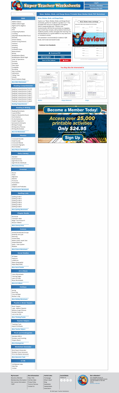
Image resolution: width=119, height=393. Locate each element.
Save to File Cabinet (48, 60)
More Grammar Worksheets (20, 189)
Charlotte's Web (17, 218)
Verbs (13, 175)
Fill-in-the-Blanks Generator (20, 354)
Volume (14, 77)
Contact (14, 368)
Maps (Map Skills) (17, 264)
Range (87, 100)
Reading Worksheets (18, 111)
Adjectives (15, 177)
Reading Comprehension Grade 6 (22, 101)
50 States (14, 256)
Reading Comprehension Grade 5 (22, 99)
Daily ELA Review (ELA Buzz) (20, 115)
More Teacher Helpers (18, 329)
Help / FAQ (31, 378)
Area (13, 30)
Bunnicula (15, 216)
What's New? (48, 380)
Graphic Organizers (18, 121)
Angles (14, 28)
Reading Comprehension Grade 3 (22, 95)
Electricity (15, 236)
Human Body (16, 238)
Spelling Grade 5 (17, 205)
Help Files (15, 366)
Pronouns (15, 181)
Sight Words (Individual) (19, 163)
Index (63, 57)
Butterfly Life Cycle (17, 234)
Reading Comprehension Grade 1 (22, 91)
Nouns (14, 173)
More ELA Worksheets (18, 132)
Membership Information (18, 380)
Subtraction (15, 73)
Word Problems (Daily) (18, 79)
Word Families (16, 147)
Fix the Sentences (17, 119)
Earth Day (15, 292)
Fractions (14, 43)
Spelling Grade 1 (17, 197)
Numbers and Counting (19, 338)
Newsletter (47, 384)
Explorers (15, 258)
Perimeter (15, 63)
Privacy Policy (32, 382)
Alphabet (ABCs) (17, 336)
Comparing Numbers (18, 32)
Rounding (15, 69)
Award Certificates (17, 326)
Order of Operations (18, 59)
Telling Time (15, 75)
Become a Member (16, 378)
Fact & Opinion (16, 117)
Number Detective (17, 312)
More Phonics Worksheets (20, 150)
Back (65, 60)
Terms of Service (33, 384)
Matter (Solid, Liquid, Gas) (19, 240)
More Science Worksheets (20, 249)
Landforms (15, 260)
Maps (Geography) (17, 262)
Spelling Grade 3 (17, 201)
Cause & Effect (16, 113)
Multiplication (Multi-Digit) (20, 57)
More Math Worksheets (19, 82)
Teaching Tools (16, 324)
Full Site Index (32, 380)
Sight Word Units (17, 161)
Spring (14, 290)
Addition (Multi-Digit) (18, 24)
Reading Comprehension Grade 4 (22, 97)
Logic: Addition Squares (19, 308)
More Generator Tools (18, 357)
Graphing (15, 47)
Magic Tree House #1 (18, 220)
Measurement (16, 51)
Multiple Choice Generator (20, 352)
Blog (45, 382)
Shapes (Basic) (16, 340)
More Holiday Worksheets (20, 299)
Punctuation (15, 183)
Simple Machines (17, 242)
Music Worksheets (17, 280)
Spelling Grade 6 (17, 206)
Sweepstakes (48, 386)
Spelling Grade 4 (17, 202)
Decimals (14, 37)
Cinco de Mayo (16, 294)
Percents (14, 61)
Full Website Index (17, 364)
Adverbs (14, 179)
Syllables (14, 185)
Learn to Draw (16, 278)
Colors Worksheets (18, 274)
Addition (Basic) (16, 22)
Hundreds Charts (17, 49)
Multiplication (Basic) (18, 55)
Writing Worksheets (18, 129)
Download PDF (54, 53)
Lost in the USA (16, 314)
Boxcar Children (16, 222)
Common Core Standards (47, 45)
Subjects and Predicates (19, 186)
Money (14, 53)
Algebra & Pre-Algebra (19, 26)
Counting (15, 33)
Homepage (47, 378)
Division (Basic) (16, 39)
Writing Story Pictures (18, 127)
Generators (47, 388)
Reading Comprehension (19, 104)
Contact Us (31, 386)
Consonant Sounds (17, 139)
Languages (46, 57)
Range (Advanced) (67, 100)
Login (13, 384)
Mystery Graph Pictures (19, 310)
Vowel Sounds (16, 141)
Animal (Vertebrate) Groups (20, 232)
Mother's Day (16, 296)
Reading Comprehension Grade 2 (22, 93)
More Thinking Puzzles (19, 317)
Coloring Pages (16, 276)
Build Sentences (16, 159)
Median (40, 100)
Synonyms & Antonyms (19, 123)
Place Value (15, 65)
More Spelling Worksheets (20, 209)
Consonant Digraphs (18, 145)
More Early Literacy (18, 166)
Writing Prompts (17, 125)
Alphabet (14, 157)
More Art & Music (17, 283)
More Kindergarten (18, 343)
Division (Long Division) (19, 41)
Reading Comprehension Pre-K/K (22, 89)
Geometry (15, 45)
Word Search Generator (19, 350)
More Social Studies (18, 267)
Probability (15, 67)
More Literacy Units (18, 225)
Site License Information (18, 382)
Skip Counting (16, 71)
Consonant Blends (17, 143)
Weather (14, 246)
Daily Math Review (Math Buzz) (21, 36)
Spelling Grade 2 (17, 199)
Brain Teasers (16, 306)
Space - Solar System (18, 244)
